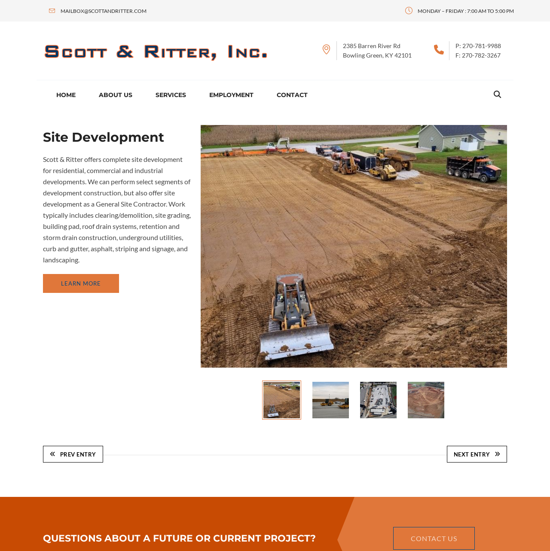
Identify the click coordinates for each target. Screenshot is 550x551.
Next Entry (477, 454)
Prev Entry (73, 454)
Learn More (81, 283)
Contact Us (434, 538)
